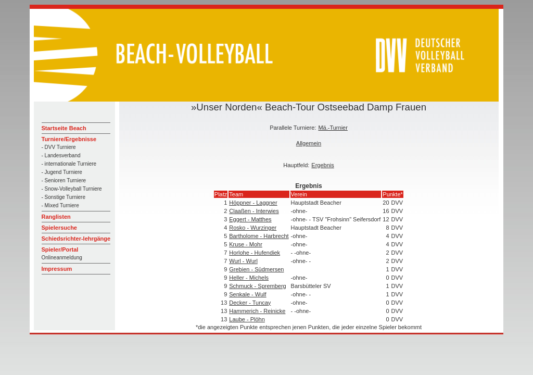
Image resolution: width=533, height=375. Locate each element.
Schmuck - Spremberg (257, 286)
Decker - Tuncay (250, 302)
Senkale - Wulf (247, 294)
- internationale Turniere (69, 164)
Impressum (57, 269)
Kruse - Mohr (245, 244)
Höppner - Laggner (253, 202)
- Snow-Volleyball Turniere (72, 189)
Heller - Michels (249, 277)
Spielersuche (59, 227)
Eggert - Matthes (250, 219)
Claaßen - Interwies (253, 211)
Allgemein (308, 143)
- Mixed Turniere (60, 205)
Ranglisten (56, 217)
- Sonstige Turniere (64, 197)
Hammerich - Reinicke (257, 311)
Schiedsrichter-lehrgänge (76, 238)
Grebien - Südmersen (256, 269)
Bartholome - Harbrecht (258, 236)
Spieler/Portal (60, 249)
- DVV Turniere (59, 147)
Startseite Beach (64, 128)
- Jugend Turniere (62, 172)
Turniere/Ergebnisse (69, 139)
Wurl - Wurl (243, 261)
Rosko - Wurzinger (252, 227)
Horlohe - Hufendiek (254, 252)
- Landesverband (61, 155)
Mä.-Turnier (332, 127)
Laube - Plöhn (247, 319)
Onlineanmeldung (62, 257)
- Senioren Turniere (64, 180)
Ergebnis (322, 165)
